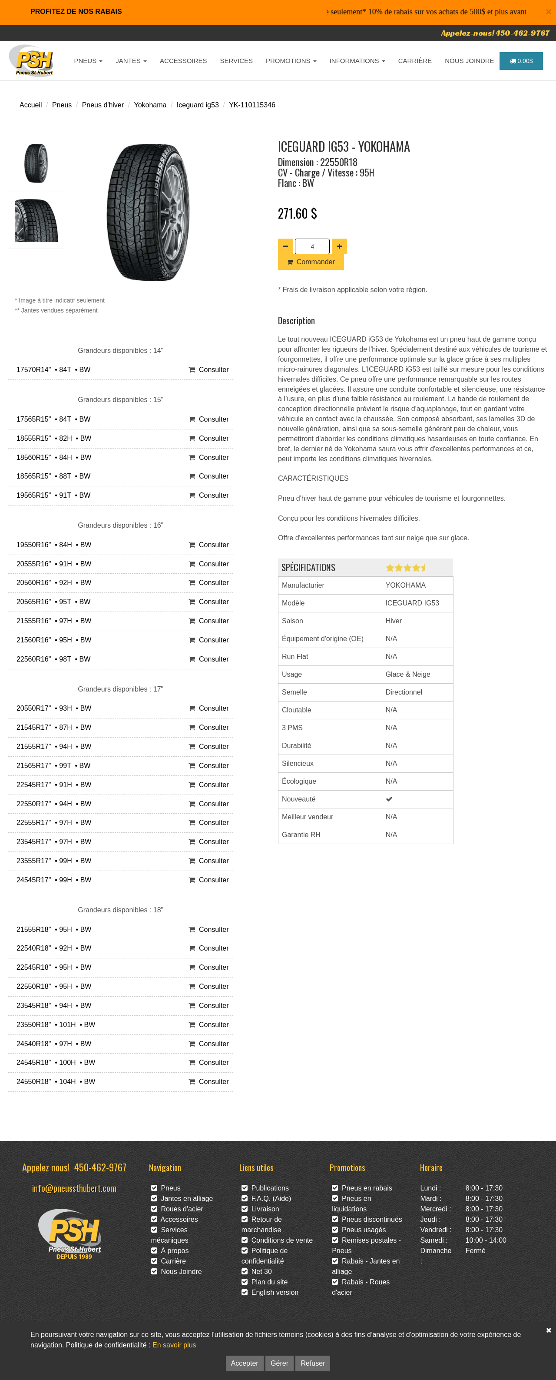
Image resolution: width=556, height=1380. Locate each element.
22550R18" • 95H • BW (52, 986)
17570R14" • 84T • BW (51, 369)
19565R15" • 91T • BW (51, 495)
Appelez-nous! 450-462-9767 (495, 33)
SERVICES (236, 60)
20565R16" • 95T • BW (51, 601)
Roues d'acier (177, 1209)
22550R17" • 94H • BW (52, 804)
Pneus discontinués (367, 1219)
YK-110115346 (252, 105)
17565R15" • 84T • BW (51, 419)
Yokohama (150, 105)
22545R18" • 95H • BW (52, 967)
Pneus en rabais (362, 1188)
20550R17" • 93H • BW (52, 708)
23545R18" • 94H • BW (52, 1005)
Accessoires (174, 1219)
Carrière (168, 1261)
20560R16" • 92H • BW (52, 582)
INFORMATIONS (357, 60)
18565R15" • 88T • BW (51, 476)
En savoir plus (174, 1345)
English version (270, 1292)
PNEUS (88, 60)
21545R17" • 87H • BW (52, 727)
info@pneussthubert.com (74, 1187)
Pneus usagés (359, 1230)
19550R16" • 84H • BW (52, 545)
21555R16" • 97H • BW (52, 621)
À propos (170, 1250)
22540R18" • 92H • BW (52, 948)
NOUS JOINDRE (469, 60)
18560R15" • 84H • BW (52, 457)
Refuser (313, 1363)
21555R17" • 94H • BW (52, 746)
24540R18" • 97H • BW (52, 1043)
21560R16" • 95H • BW (52, 640)
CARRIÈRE (415, 60)
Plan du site (265, 1282)
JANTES (131, 60)
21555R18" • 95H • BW (52, 929)
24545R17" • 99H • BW (52, 880)
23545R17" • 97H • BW (52, 841)
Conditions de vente (277, 1240)
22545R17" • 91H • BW (52, 784)
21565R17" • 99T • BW (51, 765)
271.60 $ (297, 213)
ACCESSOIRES (183, 60)
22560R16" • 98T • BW (51, 659)
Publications (265, 1188)
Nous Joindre (176, 1271)
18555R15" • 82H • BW (52, 438)
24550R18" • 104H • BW (54, 1081)
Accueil (31, 105)
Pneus (62, 105)
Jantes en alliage (182, 1198)
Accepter (244, 1363)
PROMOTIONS (291, 60)
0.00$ (521, 60)
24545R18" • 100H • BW (54, 1062)
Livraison (260, 1209)
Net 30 (257, 1271)
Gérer (279, 1363)
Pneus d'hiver (103, 105)
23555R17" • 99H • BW (52, 861)
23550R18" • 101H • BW (54, 1024)
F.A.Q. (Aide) (266, 1198)
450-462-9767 (100, 1167)
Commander (311, 262)
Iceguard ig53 (198, 105)
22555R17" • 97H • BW (52, 822)
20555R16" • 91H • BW (52, 564)
